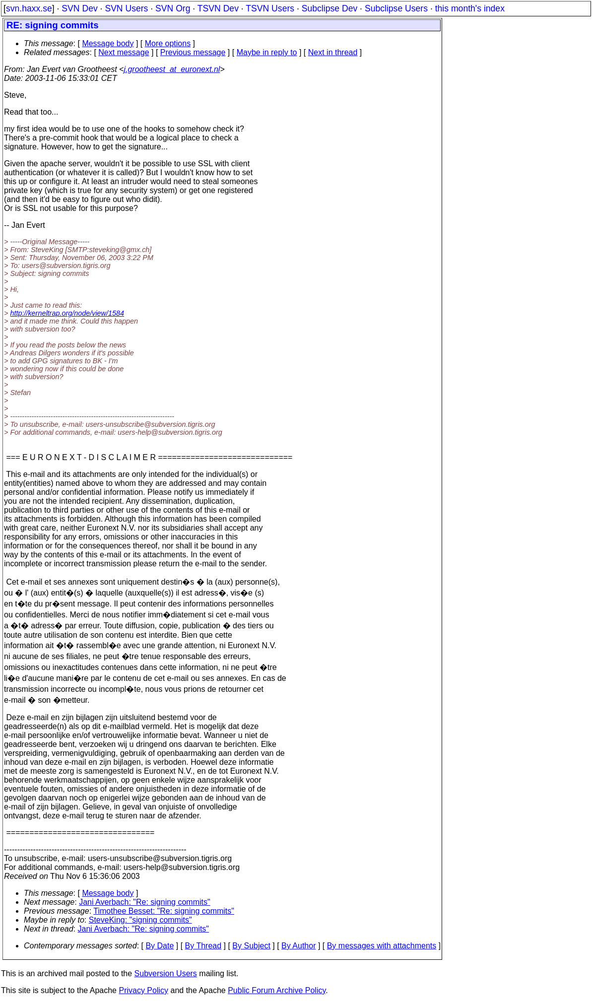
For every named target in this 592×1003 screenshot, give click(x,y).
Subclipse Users (396, 8)
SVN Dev (79, 8)
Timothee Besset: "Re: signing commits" (163, 911)
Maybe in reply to (267, 52)
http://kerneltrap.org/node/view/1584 (67, 313)
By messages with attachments (382, 945)
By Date (159, 945)
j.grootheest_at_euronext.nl (172, 69)
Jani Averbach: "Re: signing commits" (144, 902)
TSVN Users (270, 8)
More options (168, 43)
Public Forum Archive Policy (277, 990)
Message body (107, 43)
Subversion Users (165, 973)
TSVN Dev (218, 8)
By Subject (251, 945)
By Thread (203, 945)
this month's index (470, 8)
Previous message (193, 52)
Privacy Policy (143, 990)
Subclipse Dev (329, 8)
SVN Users (126, 8)
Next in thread (333, 52)
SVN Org (172, 8)
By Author (298, 945)
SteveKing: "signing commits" (140, 920)
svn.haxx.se (29, 8)
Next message (123, 52)
